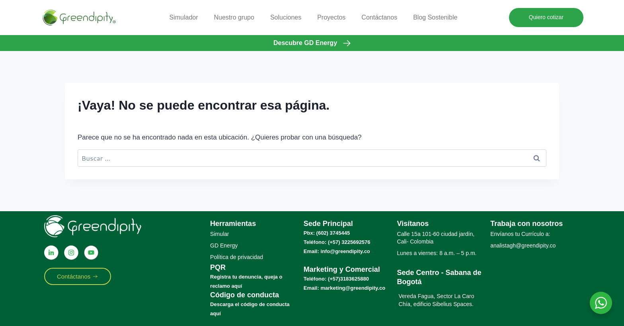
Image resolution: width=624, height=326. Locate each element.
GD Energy (224, 245)
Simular (219, 234)
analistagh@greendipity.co (523, 245)
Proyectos (331, 17)
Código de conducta (244, 295)
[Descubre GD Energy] (347, 43)
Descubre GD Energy (305, 42)
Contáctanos (379, 17)
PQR (218, 267)
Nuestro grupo (234, 17)
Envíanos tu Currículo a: (520, 234)
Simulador (183, 17)
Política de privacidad (236, 257)
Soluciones (285, 17)
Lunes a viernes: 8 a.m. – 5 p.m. (437, 253)
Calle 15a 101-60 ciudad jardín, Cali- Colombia (436, 238)
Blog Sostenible (435, 17)
